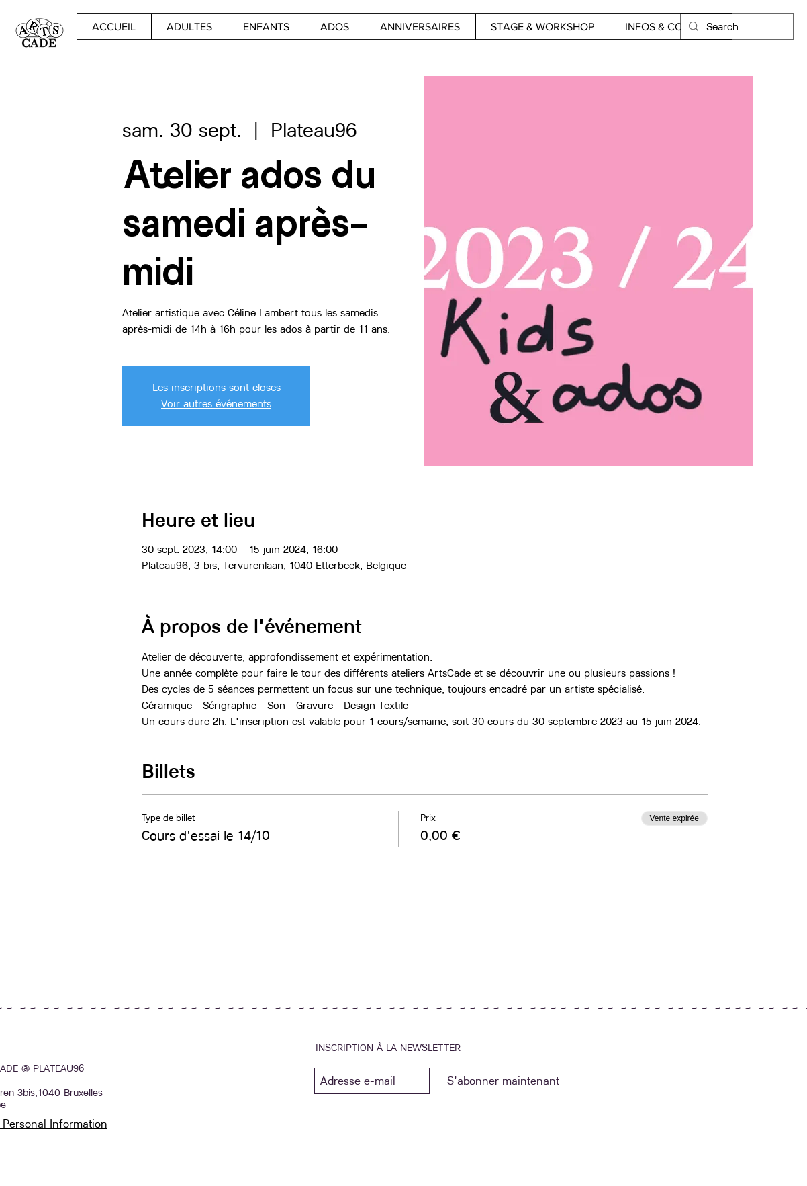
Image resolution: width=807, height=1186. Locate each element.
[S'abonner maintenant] (503, 1081)
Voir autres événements (216, 403)
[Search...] (735, 26)
